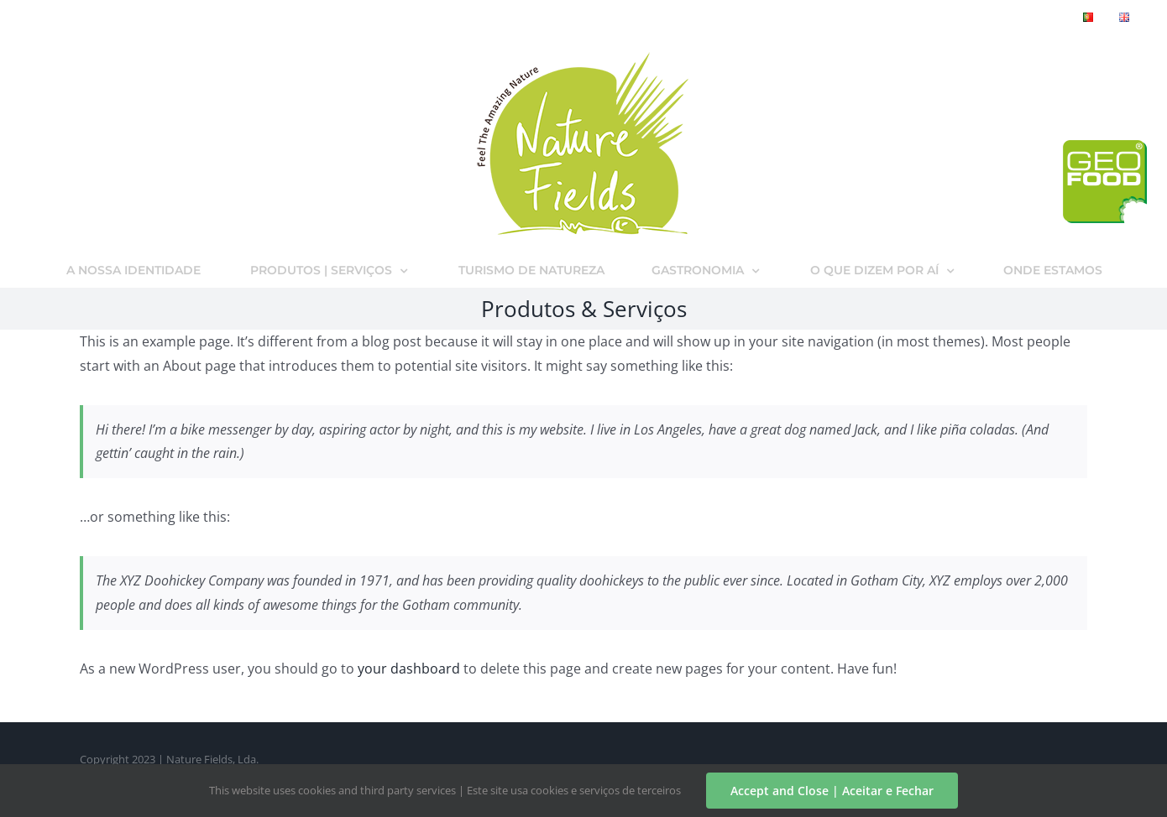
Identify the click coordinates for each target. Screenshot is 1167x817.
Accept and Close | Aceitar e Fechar (832, 791)
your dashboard (409, 668)
